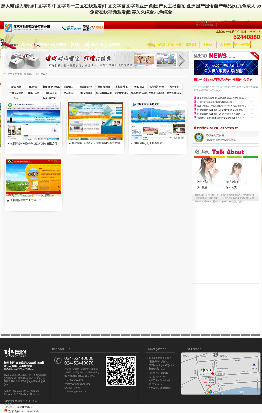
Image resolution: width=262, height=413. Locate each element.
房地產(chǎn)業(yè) (156, 94)
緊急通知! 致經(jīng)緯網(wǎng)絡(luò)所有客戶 (220, 117)
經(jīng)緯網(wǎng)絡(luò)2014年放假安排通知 (220, 110)
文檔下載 (153, 380)
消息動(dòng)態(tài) (158, 361)
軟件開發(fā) (63, 44)
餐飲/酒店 (139, 86)
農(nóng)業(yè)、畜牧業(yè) (51, 94)
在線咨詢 (245, 21)
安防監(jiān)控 (80, 44)
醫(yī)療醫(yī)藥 (104, 93)
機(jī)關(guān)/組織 (51, 87)
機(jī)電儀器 (86, 93)
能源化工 (68, 86)
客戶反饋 (153, 388)
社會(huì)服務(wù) (16, 94)
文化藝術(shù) (121, 93)
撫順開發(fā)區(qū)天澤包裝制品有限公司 (96, 143)
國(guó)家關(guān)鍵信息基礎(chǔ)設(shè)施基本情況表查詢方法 (221, 98)
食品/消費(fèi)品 (139, 93)
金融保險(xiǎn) (174, 93)
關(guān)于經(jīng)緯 (159, 357)
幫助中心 (153, 384)
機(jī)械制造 (104, 86)
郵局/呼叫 (114, 44)
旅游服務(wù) (86, 86)
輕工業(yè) (41, 74)
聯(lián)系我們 (231, 21)
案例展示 (191, 44)
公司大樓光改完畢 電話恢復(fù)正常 (214, 101)
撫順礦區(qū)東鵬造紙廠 (148, 143)
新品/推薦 (16, 86)
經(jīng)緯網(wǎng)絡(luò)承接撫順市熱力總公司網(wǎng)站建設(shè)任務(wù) (221, 114)
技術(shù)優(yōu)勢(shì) (161, 365)
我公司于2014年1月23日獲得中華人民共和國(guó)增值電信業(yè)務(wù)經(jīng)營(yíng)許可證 (221, 105)
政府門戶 (33, 86)
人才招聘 (225, 44)
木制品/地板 (121, 86)
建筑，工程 (33, 93)
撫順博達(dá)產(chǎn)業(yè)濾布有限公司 (33, 143)
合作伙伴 (208, 44)
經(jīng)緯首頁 (10, 45)
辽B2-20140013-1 (23, 407)
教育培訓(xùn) (156, 86)
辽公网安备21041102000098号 (21, 411)
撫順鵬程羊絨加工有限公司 (25, 200)
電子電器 (174, 86)
